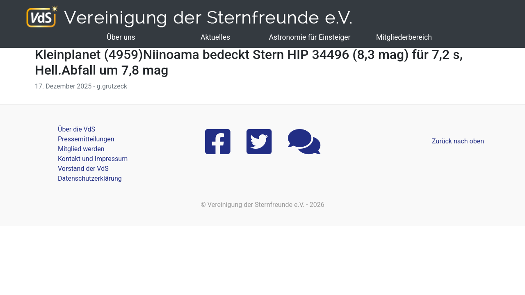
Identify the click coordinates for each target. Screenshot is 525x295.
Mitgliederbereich (404, 37)
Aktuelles (215, 37)
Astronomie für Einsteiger (309, 37)
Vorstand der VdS (83, 168)
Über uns (121, 37)
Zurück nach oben (458, 141)
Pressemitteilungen (86, 139)
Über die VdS (76, 129)
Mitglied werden (81, 149)
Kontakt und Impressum (93, 159)
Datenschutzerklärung (90, 178)
